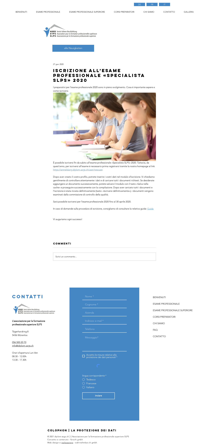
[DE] (139, 4)
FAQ (155, 329)
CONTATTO (159, 336)
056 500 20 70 (19, 342)
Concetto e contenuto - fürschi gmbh (65, 439)
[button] (124, 12)
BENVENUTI (159, 297)
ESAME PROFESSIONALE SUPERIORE (169, 310)
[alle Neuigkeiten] (73, 48)
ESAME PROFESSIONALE (166, 303)
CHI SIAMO (159, 323)
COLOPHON (57, 430)
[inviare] (98, 395)
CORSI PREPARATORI (164, 316)
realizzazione (67, 442)
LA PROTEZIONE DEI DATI (93, 430)
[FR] (152, 4)
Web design (53, 442)
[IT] (164, 4)
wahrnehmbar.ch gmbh (86, 442)
